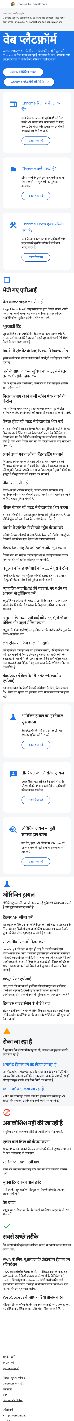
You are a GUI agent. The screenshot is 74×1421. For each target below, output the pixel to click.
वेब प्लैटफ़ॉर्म (29, 40)
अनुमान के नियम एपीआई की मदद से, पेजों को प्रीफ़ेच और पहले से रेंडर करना (35, 620)
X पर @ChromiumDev (14, 1415)
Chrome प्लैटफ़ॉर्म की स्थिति (30, 82)
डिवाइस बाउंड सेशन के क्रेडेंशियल (26, 1003)
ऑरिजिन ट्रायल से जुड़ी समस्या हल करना (38, 831)
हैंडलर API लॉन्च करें (18, 917)
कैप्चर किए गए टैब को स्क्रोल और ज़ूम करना (34, 548)
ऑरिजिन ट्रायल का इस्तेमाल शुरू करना (42, 718)
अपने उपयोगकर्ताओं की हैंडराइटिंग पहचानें (33, 454)
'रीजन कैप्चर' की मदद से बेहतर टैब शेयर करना (35, 507)
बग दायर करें (8, 1362)
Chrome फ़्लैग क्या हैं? (38, 169)
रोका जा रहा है (17, 1041)
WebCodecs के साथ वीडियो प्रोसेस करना (33, 1297)
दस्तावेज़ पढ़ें (36, 140)
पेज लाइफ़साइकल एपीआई (23, 302)
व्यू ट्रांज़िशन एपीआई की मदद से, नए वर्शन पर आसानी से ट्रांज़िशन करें (35, 591)
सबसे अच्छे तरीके (20, 1236)
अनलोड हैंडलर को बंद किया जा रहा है (29, 1064)
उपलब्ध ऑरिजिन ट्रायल (23, 72)
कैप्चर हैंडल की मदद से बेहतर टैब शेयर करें (33, 421)
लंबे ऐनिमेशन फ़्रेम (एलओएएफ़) (26, 643)
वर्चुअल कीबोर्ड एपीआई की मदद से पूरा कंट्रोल (35, 568)
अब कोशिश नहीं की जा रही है (33, 1123)
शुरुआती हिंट (12, 326)
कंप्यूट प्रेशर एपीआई (17, 979)
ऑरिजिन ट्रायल (18, 894)
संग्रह (5, 1394)
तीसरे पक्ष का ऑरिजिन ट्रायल (42, 773)
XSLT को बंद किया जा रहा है (23, 1089)
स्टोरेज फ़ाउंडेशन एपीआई (21, 1162)
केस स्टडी (7, 1389)
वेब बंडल (9, 1202)
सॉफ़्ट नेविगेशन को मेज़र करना (25, 942)
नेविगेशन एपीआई (15, 483)
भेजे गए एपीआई (20, 290)
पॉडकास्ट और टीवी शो (13, 1400)
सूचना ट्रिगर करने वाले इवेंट (22, 1182)
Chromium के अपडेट (13, 1383)
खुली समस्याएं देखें (11, 1368)
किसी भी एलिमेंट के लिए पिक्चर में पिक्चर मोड (35, 351)
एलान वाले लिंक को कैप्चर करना (26, 1141)
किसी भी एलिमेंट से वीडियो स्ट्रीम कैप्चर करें (33, 527)
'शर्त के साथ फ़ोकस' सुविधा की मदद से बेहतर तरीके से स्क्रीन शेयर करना (35, 373)
